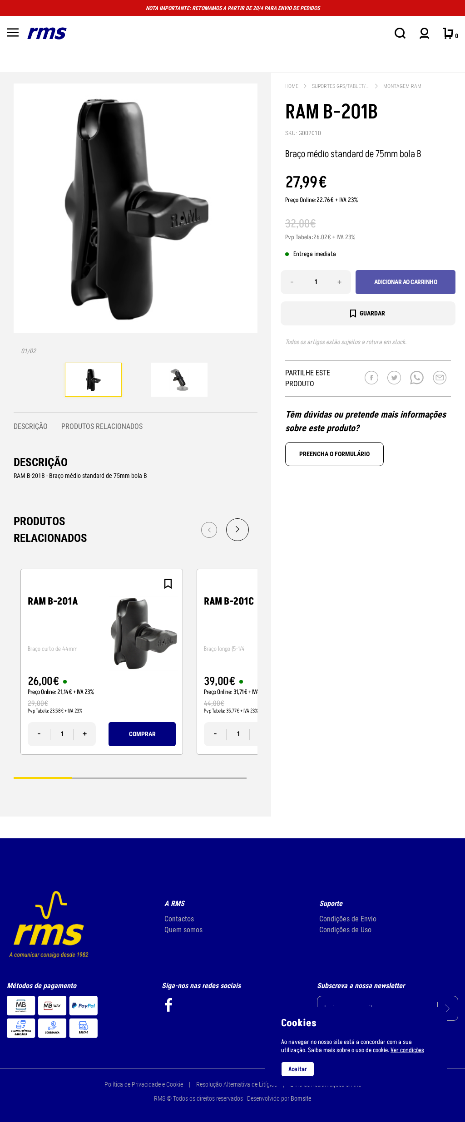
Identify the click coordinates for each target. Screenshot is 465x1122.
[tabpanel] (93, 381)
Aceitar (297, 1069)
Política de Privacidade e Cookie (143, 1084)
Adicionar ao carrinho (405, 281)
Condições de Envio (347, 919)
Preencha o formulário (334, 454)
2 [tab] (101, 777)
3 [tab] (159, 777)
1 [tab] (43, 777)
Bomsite (301, 1098)
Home (291, 86)
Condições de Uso (345, 929)
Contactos (179, 919)
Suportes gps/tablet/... (341, 86)
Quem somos (183, 929)
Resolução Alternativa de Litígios (236, 1084)
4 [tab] (217, 777)
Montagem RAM (402, 86)
